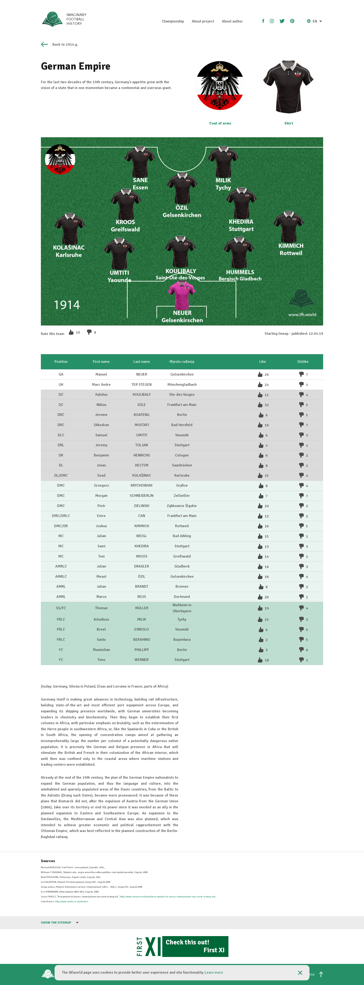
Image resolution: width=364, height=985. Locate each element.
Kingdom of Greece (295, 753)
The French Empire (295, 781)
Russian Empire (292, 795)
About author (232, 21)
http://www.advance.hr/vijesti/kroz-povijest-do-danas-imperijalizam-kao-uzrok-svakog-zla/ (168, 896)
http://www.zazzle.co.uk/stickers (71, 901)
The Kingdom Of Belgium (300, 774)
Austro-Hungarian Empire (300, 788)
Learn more (214, 972)
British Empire (291, 767)
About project (203, 21)
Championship (173, 21)
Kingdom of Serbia (294, 760)
